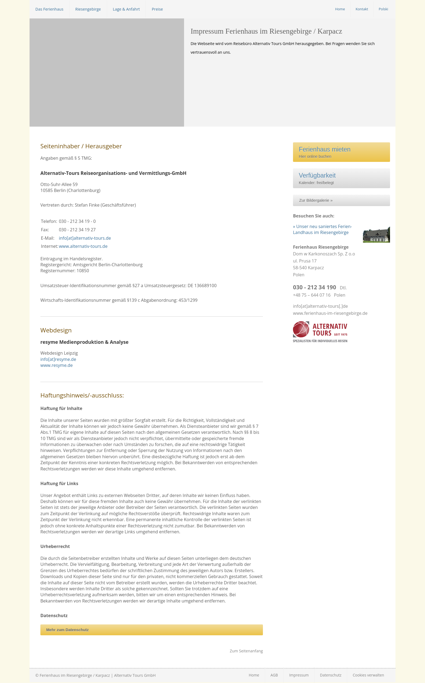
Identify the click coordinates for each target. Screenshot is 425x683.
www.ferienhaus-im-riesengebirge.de (330, 313)
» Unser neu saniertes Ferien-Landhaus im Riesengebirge (322, 229)
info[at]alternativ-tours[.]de (320, 306)
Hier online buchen (325, 152)
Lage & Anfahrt (126, 8)
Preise (157, 8)
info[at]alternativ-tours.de (85, 238)
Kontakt (362, 9)
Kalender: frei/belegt (327, 178)
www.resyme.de (56, 365)
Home (340, 9)
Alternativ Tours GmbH (135, 675)
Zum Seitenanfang (246, 650)
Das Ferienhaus (49, 8)
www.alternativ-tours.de (83, 246)
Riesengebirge (88, 8)
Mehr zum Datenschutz (67, 630)
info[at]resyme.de (58, 359)
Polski (383, 9)
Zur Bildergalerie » (316, 200)
